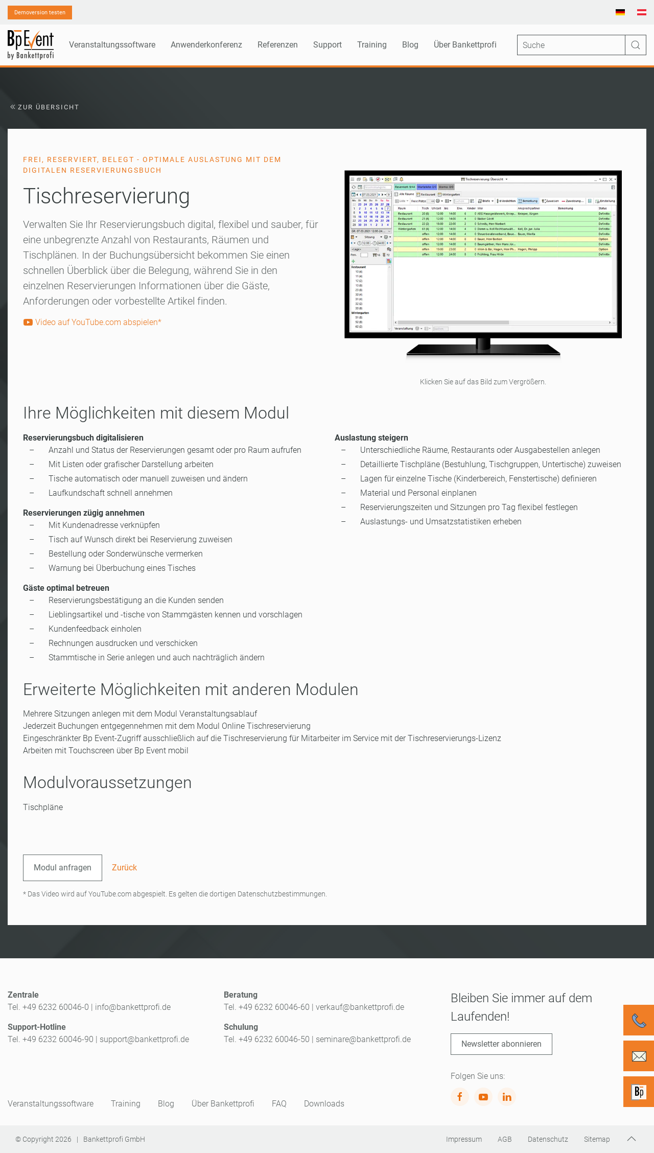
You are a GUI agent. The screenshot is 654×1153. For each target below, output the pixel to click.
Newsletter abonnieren (501, 1044)
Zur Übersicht (44, 107)
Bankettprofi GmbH (114, 1139)
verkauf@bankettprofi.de (360, 1007)
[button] (483, 265)
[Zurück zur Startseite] (31, 45)
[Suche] (581, 45)
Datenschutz (548, 1139)
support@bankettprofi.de (144, 1039)
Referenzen (278, 45)
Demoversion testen (39, 12)
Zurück (124, 867)
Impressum (464, 1139)
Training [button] (372, 45)
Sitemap (597, 1139)
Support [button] (327, 45)
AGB (505, 1139)
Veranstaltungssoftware (51, 1104)
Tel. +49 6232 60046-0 (48, 1007)
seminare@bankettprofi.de (363, 1039)
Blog (410, 45)
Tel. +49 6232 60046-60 (267, 1007)
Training (126, 1104)
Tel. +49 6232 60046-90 (51, 1039)
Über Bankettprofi (223, 1104)
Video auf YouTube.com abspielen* (92, 322)
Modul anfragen (62, 867)
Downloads (324, 1104)
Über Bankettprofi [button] (465, 45)
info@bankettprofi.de (133, 1007)
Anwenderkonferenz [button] (206, 45)
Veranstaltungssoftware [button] (112, 45)
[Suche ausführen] (635, 45)
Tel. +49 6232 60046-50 (267, 1039)
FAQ (279, 1104)
